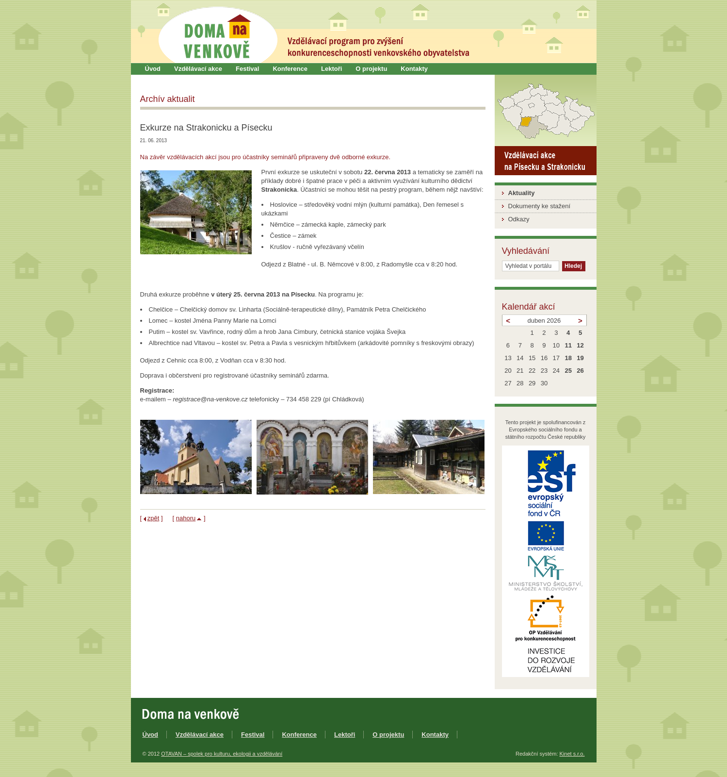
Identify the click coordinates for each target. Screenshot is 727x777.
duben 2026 (544, 320)
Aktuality (521, 193)
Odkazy (519, 219)
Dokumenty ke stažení (539, 206)
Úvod (153, 68)
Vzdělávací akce (198, 68)
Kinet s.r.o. (572, 754)
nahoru (185, 518)
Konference (290, 68)
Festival (247, 68)
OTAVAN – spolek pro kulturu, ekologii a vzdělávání (221, 754)
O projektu (371, 68)
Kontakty (414, 68)
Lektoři (331, 68)
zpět (153, 518)
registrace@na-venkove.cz (210, 399)
